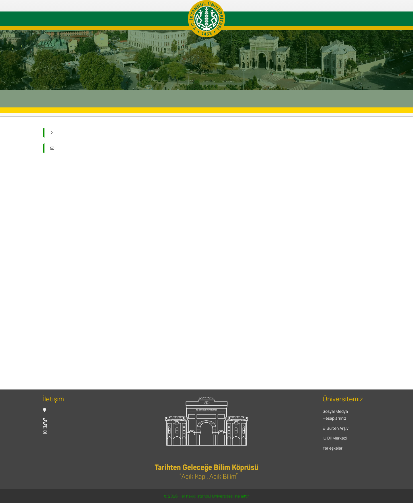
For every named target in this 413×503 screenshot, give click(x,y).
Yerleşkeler (332, 448)
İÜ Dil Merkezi (335, 438)
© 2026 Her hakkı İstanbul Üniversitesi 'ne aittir (206, 496)
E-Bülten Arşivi (336, 428)
